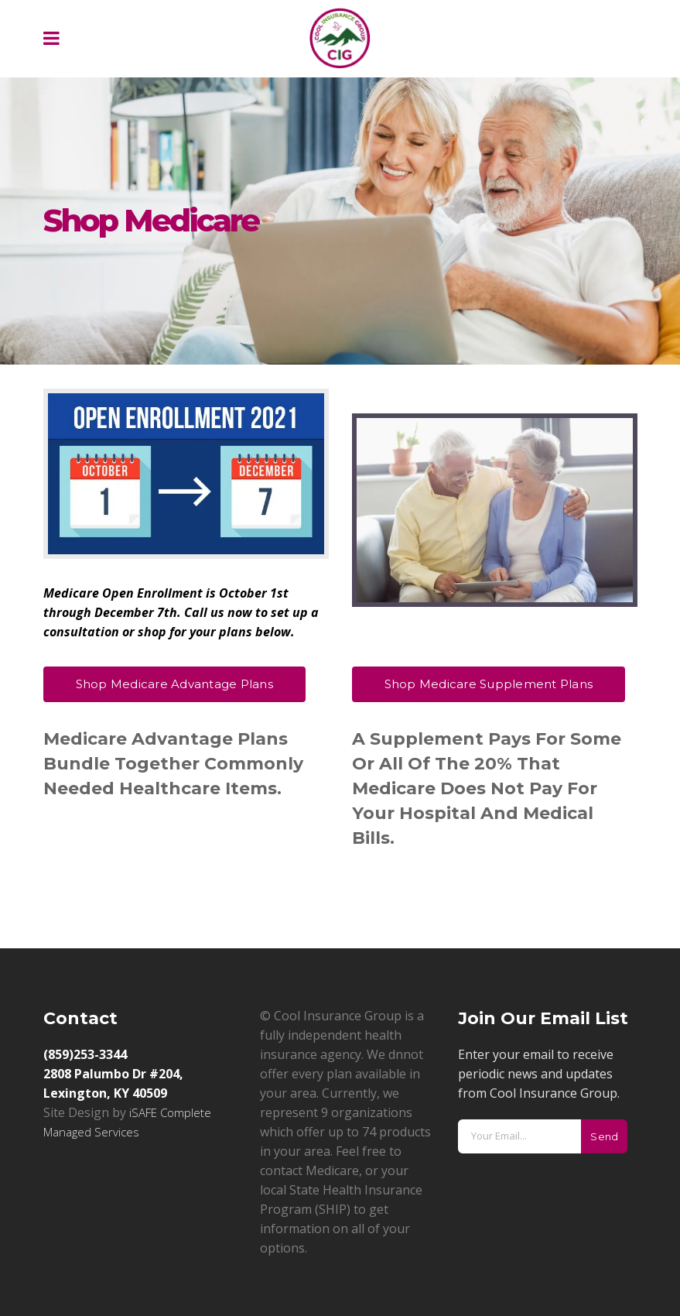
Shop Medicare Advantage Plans (174, 684)
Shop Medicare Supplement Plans (488, 684)
